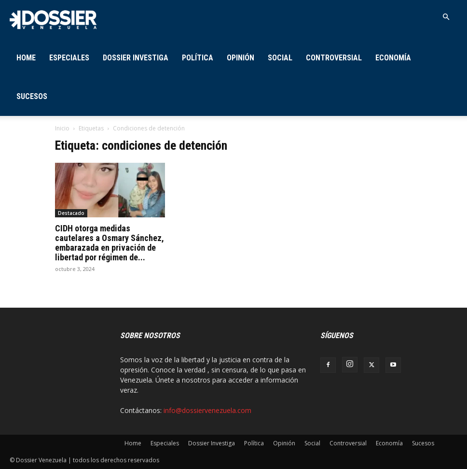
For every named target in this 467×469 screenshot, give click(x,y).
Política (197, 57)
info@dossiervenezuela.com (207, 410)
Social (280, 57)
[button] (445, 17)
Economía (393, 57)
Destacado (71, 213)
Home (26, 57)
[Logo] (53, 19)
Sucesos (31, 96)
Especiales (69, 57)
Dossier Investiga (135, 57)
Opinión (240, 57)
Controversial (334, 57)
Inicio (62, 128)
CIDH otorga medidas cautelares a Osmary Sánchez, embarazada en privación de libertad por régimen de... (109, 242)
